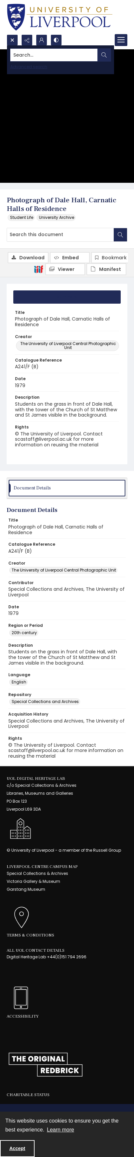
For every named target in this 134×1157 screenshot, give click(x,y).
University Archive (56, 217)
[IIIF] (38, 269)
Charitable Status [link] (28, 1094)
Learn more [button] (60, 1129)
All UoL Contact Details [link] (36, 950)
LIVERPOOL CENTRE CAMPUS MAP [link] (42, 866)
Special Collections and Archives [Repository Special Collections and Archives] (45, 701)
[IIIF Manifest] (106, 269)
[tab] (67, 297)
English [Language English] (19, 682)
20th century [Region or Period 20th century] (24, 632)
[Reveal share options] (27, 40)
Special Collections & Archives (37, 873)
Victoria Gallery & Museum (33, 881)
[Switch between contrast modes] (56, 40)
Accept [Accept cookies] (17, 1148)
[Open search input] (12, 40)
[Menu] (121, 40)
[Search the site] (54, 55)
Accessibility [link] (23, 1016)
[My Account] (41, 40)
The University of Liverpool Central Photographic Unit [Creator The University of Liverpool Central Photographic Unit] (68, 345)
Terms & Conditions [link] (30, 935)
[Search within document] (120, 234)
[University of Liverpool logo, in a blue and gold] (60, 17)
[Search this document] (60, 234)
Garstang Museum (26, 889)
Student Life (21, 217)
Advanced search (28, 67)
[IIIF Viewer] (65, 269)
